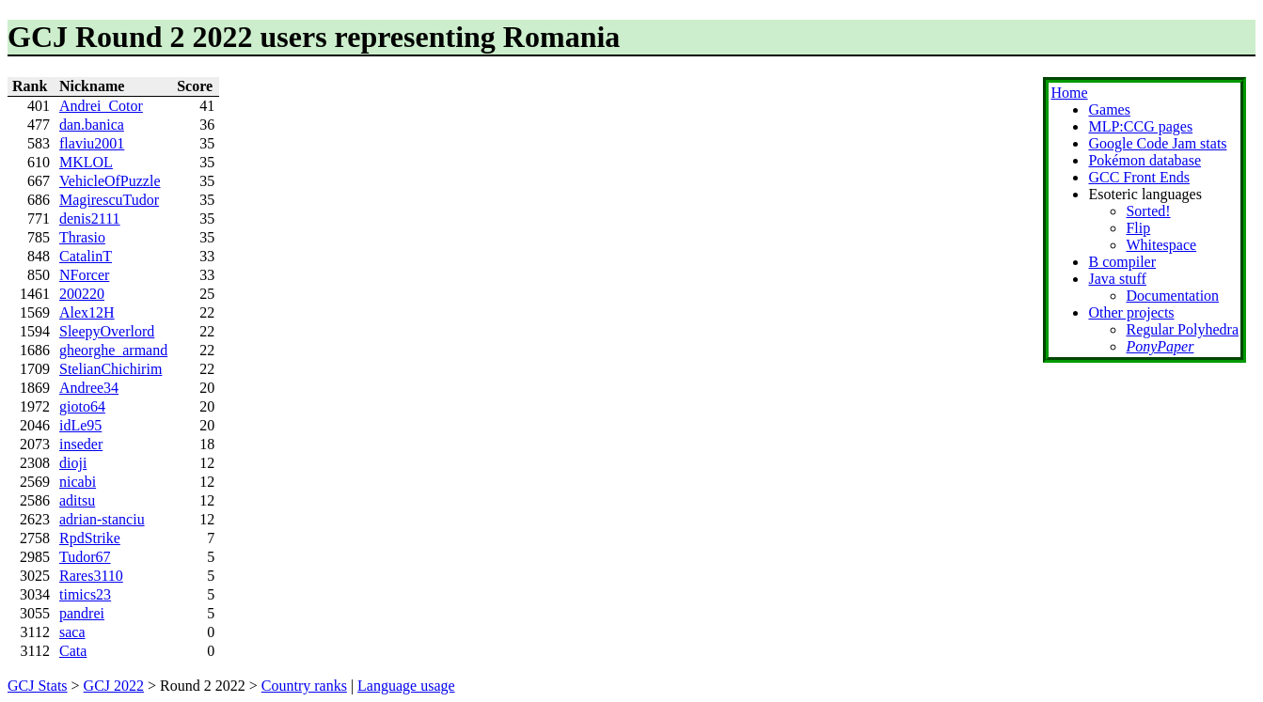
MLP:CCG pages (1140, 126)
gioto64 (82, 406)
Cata (73, 651)
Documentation (1172, 296)
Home (1068, 93)
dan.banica (91, 125)
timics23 (85, 594)
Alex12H (87, 312)
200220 (81, 294)
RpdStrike (89, 538)
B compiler (1122, 262)
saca (72, 632)
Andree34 (88, 388)
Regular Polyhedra (1182, 329)
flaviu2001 (91, 143)
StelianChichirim (110, 369)
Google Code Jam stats (1157, 143)
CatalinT (85, 256)
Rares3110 (91, 576)
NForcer (84, 275)
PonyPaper (1159, 346)
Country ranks (304, 686)
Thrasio (82, 237)
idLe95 (80, 425)
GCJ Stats (38, 686)
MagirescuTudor (109, 200)
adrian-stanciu (102, 519)
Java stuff (1116, 279)
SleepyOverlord (106, 331)
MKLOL (86, 162)
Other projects (1131, 312)
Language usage (406, 686)
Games (1108, 109)
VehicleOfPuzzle (110, 181)
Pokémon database (1144, 160)
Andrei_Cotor (101, 106)
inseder (81, 444)
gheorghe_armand (113, 350)
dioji (73, 463)
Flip (1138, 228)
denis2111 (89, 218)
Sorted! (1148, 211)
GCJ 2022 (114, 686)
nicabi (77, 482)
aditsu (77, 500)
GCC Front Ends (1139, 177)
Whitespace (1161, 245)
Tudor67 (85, 557)
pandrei (81, 613)
